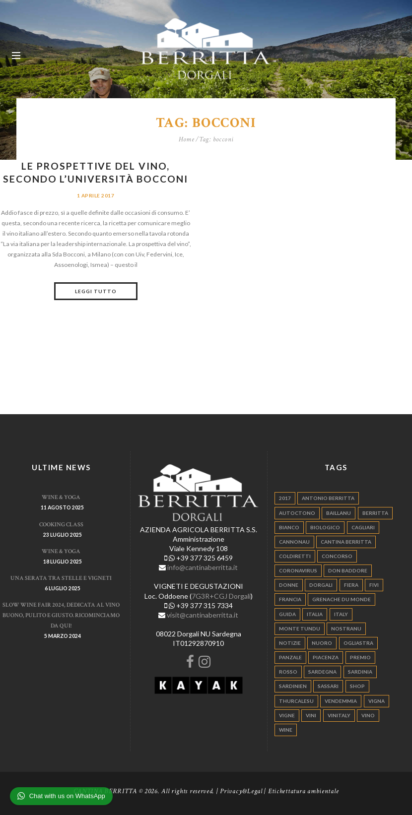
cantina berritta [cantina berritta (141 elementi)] (346, 541)
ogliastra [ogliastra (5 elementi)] (358, 643)
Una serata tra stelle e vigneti (61, 578)
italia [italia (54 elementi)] (315, 614)
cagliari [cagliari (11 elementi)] (363, 527)
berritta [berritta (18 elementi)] (375, 512)
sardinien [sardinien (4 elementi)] (293, 686)
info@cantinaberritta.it (202, 567)
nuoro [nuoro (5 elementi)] (322, 643)
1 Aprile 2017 (95, 195)
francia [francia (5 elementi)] (290, 599)
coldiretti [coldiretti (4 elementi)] (295, 556)
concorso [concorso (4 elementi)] (337, 556)
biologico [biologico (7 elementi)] (325, 527)
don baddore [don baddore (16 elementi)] (347, 570)
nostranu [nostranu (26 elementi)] (346, 628)
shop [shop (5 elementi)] (357, 686)
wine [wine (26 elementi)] (285, 729)
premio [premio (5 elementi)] (360, 657)
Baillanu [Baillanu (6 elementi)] (338, 512)
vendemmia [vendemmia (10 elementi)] (341, 700)
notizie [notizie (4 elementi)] (290, 643)
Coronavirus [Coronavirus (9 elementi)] (298, 570)
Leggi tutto (96, 291)
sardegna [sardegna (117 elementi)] (322, 672)
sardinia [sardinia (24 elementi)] (360, 672)
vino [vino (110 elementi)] (368, 715)
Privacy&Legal (241, 791)
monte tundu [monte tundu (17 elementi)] (299, 628)
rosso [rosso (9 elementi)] (288, 672)
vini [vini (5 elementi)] (311, 715)
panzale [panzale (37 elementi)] (290, 657)
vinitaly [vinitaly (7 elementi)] (339, 715)
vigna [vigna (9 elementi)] (376, 700)
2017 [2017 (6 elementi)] (285, 498)
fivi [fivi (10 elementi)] (374, 585)
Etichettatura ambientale (303, 791)
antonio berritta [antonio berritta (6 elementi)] (328, 498)
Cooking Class (61, 524)
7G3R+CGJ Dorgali (221, 595)
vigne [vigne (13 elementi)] (287, 715)
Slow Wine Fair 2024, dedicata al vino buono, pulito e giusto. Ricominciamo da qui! (61, 615)
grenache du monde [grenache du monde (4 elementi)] (341, 599)
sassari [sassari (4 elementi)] (328, 686)
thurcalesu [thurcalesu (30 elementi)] (296, 700)
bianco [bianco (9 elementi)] (289, 527)
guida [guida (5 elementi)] (287, 614)
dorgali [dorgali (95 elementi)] (321, 585)
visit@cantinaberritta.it (202, 614)
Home (187, 139)
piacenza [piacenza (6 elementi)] (326, 657)
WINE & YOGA (61, 497)
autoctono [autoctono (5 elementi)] (297, 512)
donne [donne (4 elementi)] (288, 585)
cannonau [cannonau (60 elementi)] (294, 541)
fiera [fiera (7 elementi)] (351, 585)
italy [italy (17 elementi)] (341, 614)
